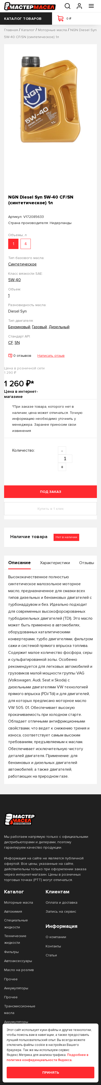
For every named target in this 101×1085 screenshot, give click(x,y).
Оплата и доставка (61, 902)
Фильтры (11, 952)
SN (17, 342)
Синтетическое (22, 264)
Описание (19, 562)
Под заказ (50, 492)
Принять (50, 1072)
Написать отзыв (51, 355)
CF (10, 342)
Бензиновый (19, 327)
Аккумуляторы (16, 988)
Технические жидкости (15, 939)
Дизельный (59, 327)
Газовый (39, 327)
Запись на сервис (61, 911)
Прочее (11, 979)
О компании (56, 937)
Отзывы (86, 562)
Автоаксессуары (18, 961)
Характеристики (55, 562)
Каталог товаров (26, 18)
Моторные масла (18, 902)
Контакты (53, 946)
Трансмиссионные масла (19, 1009)
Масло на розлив (19, 970)
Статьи (51, 955)
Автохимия (13, 911)
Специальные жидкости (16, 923)
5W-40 (14, 279)
